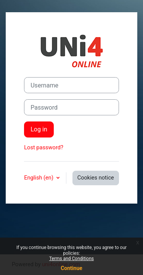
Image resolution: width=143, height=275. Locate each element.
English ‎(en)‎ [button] (39, 177)
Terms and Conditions (71, 258)
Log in (39, 129)
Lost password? (43, 147)
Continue (71, 268)
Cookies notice (95, 177)
